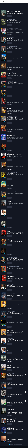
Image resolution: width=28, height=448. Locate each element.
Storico (9, 200)
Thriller (9, 338)
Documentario (9, 10)
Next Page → (25, 444)
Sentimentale (13, 408)
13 (21, 444)
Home (2, 3)
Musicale (13, 134)
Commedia (9, 72)
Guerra (9, 320)
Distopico (13, 191)
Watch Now (9, 34)
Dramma (12, 338)
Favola (8, 172)
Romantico (9, 239)
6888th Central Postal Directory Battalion (16, 223)
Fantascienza (9, 191)
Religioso (13, 107)
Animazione (9, 134)
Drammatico (9, 19)
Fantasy (12, 172)
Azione (9, 153)
